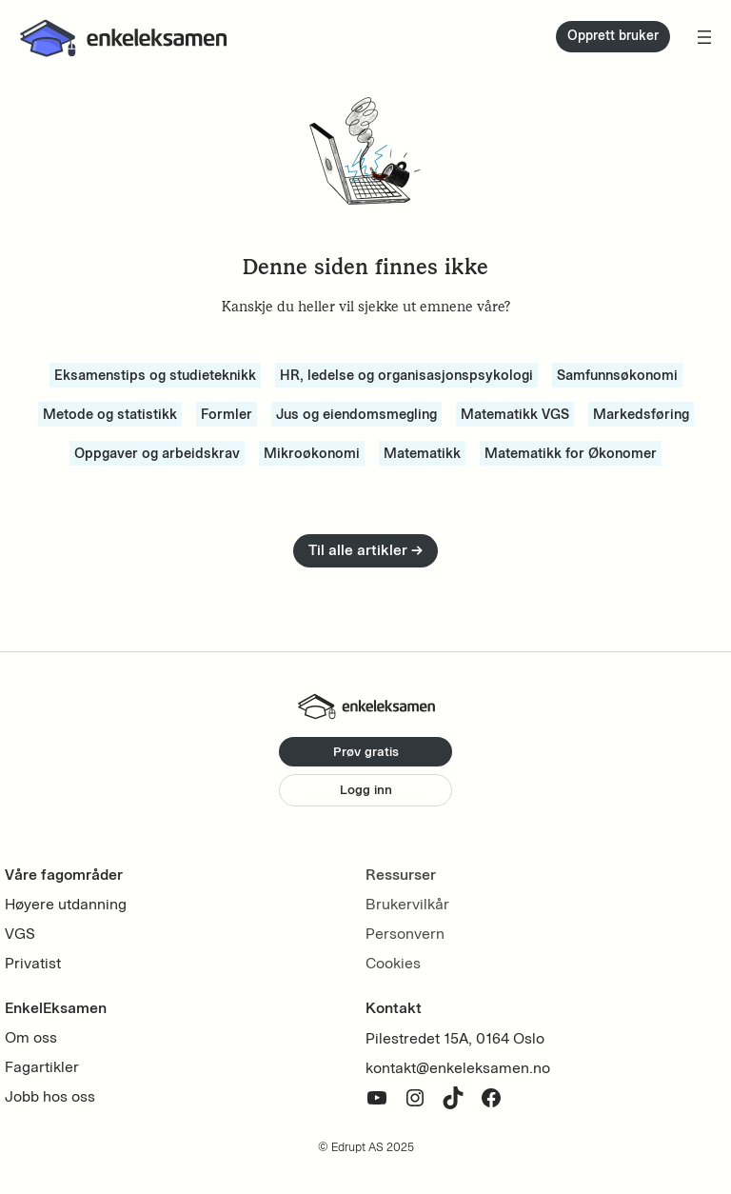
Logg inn (366, 790)
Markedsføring (641, 414)
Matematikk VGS (515, 414)
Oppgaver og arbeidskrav (157, 453)
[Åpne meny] (704, 37)
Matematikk (422, 453)
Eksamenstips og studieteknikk (155, 375)
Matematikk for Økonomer (570, 453)
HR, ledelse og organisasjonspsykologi (406, 375)
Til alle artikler (365, 550)
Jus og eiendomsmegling (356, 414)
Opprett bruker (613, 36)
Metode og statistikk (110, 414)
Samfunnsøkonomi (617, 375)
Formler (226, 414)
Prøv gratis (366, 752)
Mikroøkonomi (312, 453)
